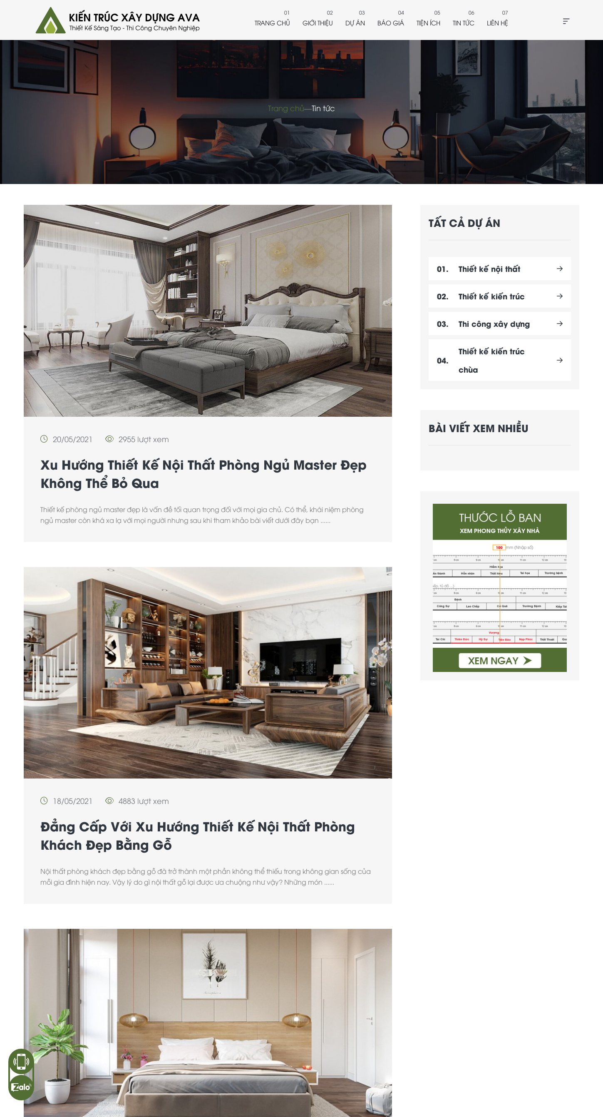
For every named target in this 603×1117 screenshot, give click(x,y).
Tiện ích (428, 22)
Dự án (355, 22)
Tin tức (463, 22)
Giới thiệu (318, 22)
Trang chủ (272, 22)
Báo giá (390, 22)
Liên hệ (497, 22)
